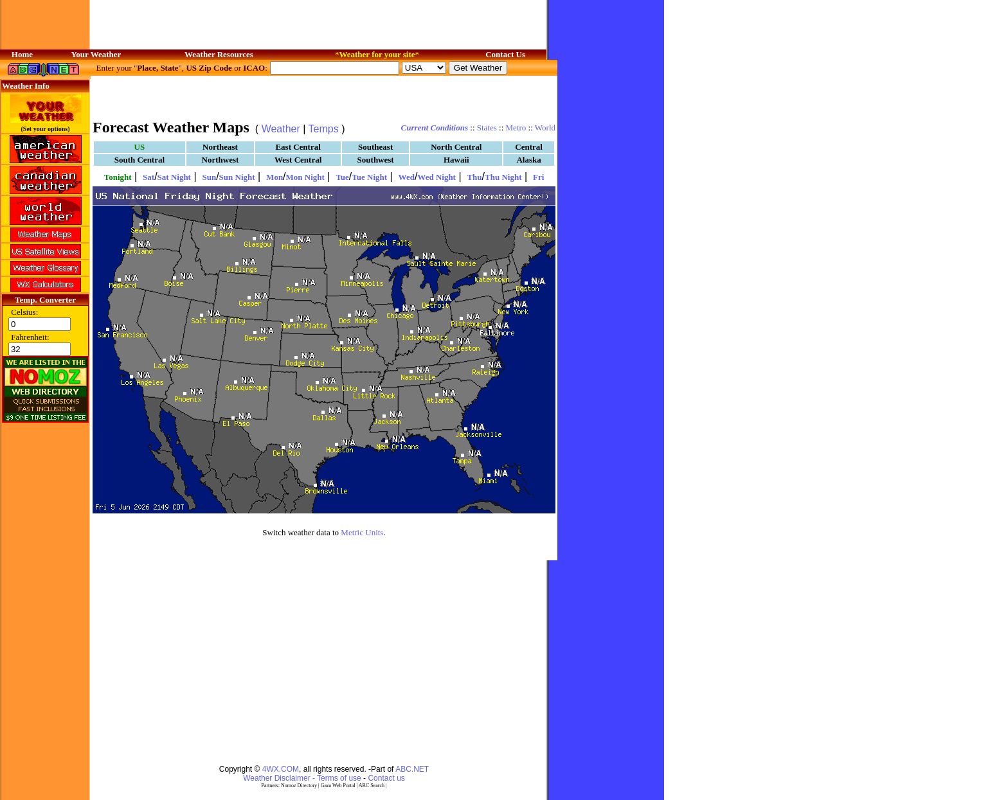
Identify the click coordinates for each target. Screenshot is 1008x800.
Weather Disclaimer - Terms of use (302, 778)
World (545, 127)
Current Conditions (434, 127)
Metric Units (362, 532)
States (487, 127)
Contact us (386, 778)
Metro (516, 127)
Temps (324, 128)
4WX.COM (280, 769)
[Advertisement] (324, 96)
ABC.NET (412, 769)
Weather (281, 128)
